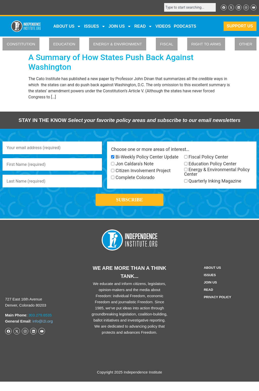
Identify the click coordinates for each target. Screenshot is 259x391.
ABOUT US (67, 27)
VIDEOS (162, 27)
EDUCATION (64, 45)
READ (143, 27)
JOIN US (120, 27)
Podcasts (185, 27)
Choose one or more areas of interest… (150, 150)
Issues (94, 27)
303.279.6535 (40, 324)
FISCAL (166, 45)
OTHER (245, 45)
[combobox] (185, 8)
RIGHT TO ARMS (206, 45)
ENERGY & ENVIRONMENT (117, 45)
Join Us (210, 292)
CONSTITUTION (21, 45)
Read (208, 299)
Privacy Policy (217, 306)
